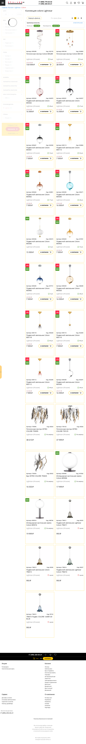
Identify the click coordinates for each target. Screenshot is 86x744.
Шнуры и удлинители (51, 682)
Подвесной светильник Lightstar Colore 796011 (68, 524)
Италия (8, 118)
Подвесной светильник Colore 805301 (68, 102)
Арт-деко (8, 59)
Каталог (11, 7)
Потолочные (9, 46)
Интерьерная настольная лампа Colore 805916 (38, 524)
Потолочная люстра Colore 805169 (69, 54)
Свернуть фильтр (34, 18)
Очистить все (78, 23)
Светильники (10, 33)
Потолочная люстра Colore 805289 (39, 54)
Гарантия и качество (7, 701)
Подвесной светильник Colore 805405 (37, 289)
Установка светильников (8, 699)
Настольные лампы (11, 30)
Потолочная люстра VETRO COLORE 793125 (66, 430)
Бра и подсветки (49, 671)
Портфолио (48, 699)
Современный (9, 68)
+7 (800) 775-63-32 (45, 2)
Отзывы (47, 703)
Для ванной (48, 690)
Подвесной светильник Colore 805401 (37, 149)
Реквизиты (48, 701)
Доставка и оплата (7, 698)
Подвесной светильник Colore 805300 (68, 383)
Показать (13, 129)
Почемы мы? (48, 698)
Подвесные (9, 43)
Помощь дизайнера (7, 703)
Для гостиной (48, 688)
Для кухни (47, 684)
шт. (36, 658)
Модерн (8, 65)
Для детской (48, 686)
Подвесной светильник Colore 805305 (68, 195)
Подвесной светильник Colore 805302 (37, 102)
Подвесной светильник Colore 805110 (68, 336)
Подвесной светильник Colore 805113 (68, 149)
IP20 (7, 98)
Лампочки (48, 678)
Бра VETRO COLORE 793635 (36, 476)
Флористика (9, 71)
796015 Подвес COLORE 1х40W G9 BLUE (39, 618)
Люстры (8, 27)
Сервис (4, 694)
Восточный (9, 62)
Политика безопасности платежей (43, 719)
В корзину (46, 64)
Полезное (47, 705)
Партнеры (47, 707)
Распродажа (5, 667)
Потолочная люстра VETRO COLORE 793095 (36, 430)
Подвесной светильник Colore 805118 (37, 336)
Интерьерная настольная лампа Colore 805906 (68, 477)
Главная (4, 7)
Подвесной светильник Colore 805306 (37, 242)
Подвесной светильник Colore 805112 (37, 383)
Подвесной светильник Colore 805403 (68, 242)
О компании (50, 694)
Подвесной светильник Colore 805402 (37, 195)
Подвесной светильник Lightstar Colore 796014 (68, 571)
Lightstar (18, 7)
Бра (7, 24)
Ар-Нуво (8, 56)
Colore (37, 26)
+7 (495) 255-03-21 (45, 4)
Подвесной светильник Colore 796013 (37, 571)
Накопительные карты (8, 669)
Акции (4, 663)
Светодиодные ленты (50, 680)
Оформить (48, 658)
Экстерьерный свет (50, 676)
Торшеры (47, 674)
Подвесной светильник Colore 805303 (68, 289)
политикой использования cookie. (43, 731)
